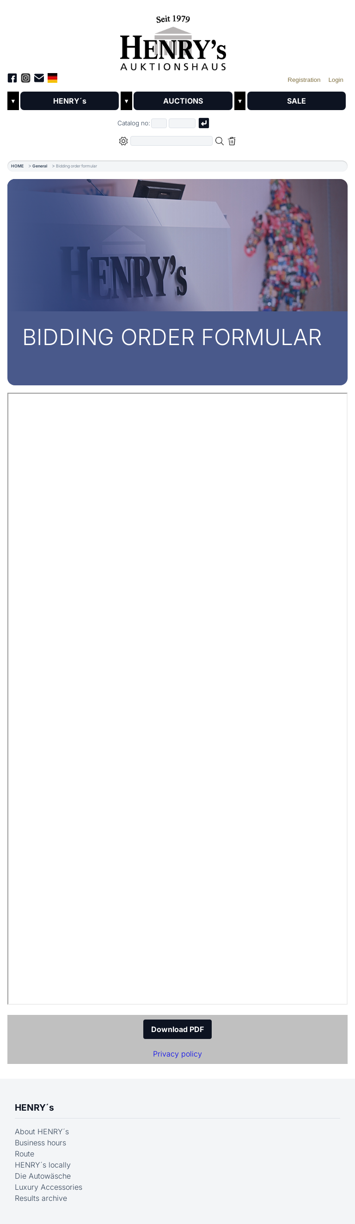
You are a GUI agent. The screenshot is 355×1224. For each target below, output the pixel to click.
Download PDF (177, 1029)
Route (24, 1153)
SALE (296, 100)
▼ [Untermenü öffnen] (13, 101)
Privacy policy (177, 1053)
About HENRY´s (42, 1131)
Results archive (41, 1198)
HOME (17, 165)
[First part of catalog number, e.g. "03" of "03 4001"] (159, 123)
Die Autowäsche (43, 1176)
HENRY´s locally (43, 1164)
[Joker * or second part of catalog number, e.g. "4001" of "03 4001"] (182, 123)
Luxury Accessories (48, 1187)
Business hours (40, 1142)
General (39, 165)
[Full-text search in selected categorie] (171, 141)
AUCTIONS (183, 100)
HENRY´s (69, 100)
